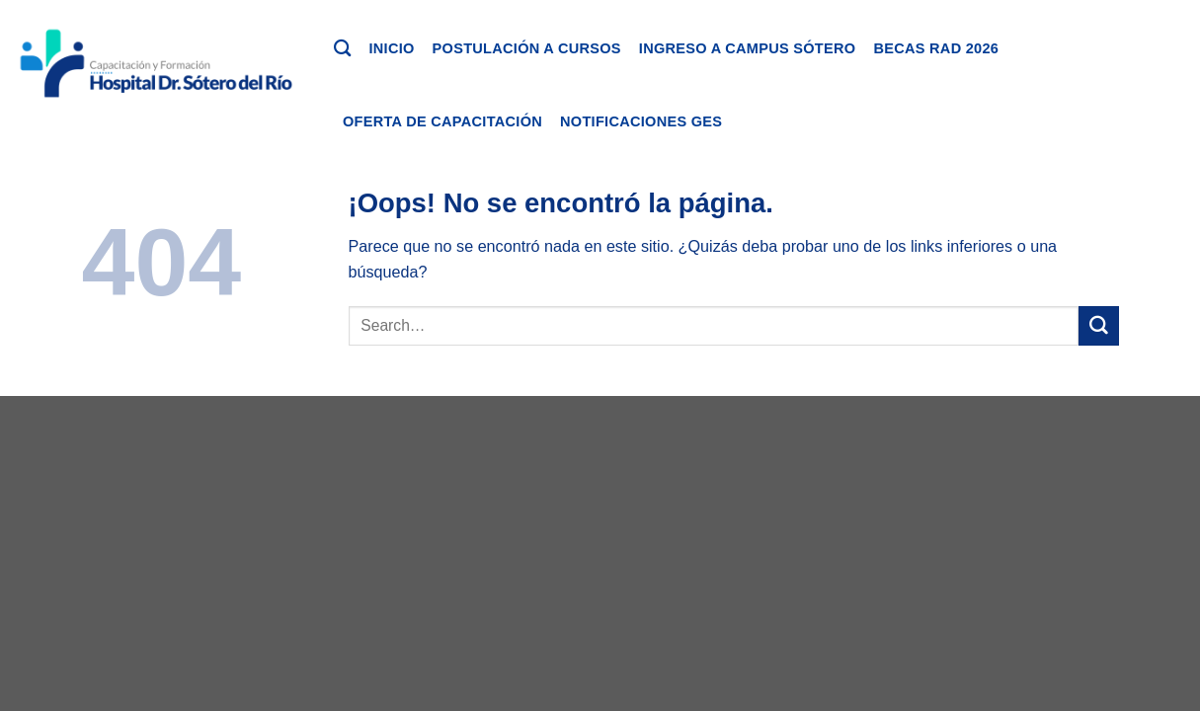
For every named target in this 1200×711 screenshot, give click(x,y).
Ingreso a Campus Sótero (747, 48)
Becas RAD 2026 (936, 48)
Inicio (391, 48)
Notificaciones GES (641, 121)
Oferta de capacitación (442, 121)
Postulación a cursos (527, 48)
